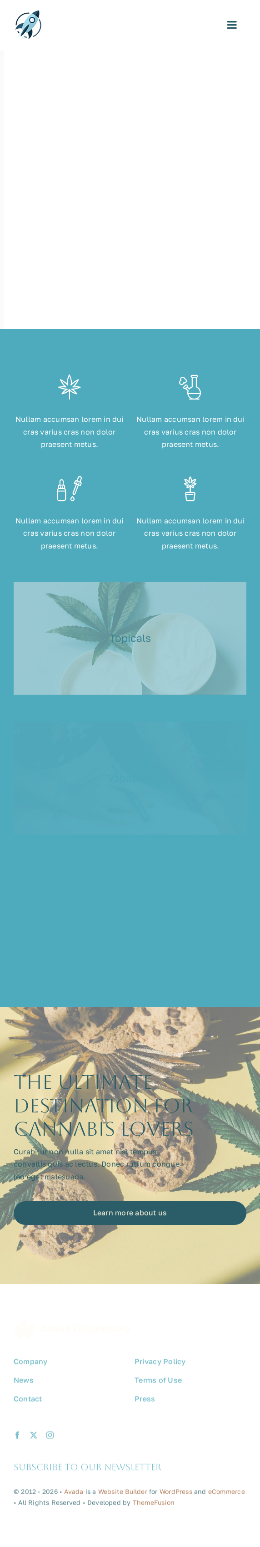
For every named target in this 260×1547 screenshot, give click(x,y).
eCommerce (226, 1494)
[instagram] (50, 1438)
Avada (73, 1494)
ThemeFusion (154, 1505)
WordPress (176, 1494)
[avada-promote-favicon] (28, 14)
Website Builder (122, 1494)
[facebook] (17, 1438)
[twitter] (33, 1438)
